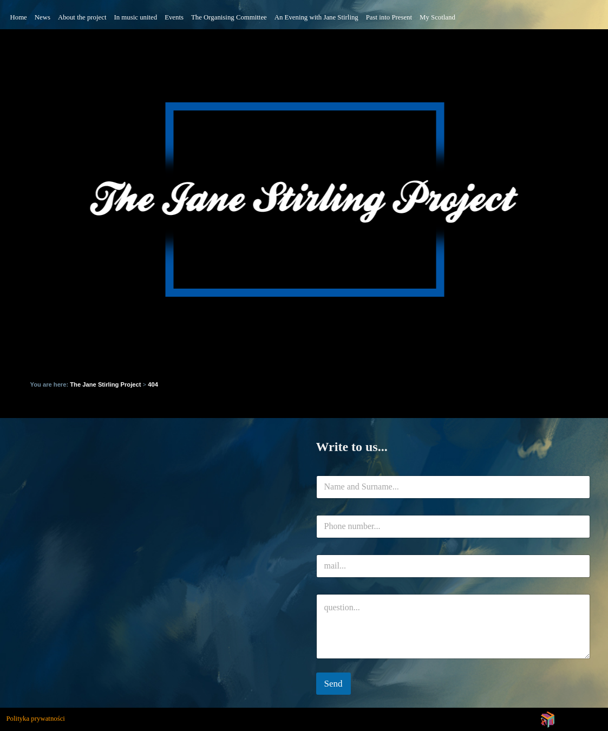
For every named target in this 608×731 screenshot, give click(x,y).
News (42, 17)
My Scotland (437, 17)
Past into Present (389, 17)
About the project (82, 17)
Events (174, 17)
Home (18, 17)
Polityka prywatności (35, 718)
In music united (136, 17)
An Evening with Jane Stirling (316, 17)
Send (333, 683)
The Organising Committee (229, 17)
